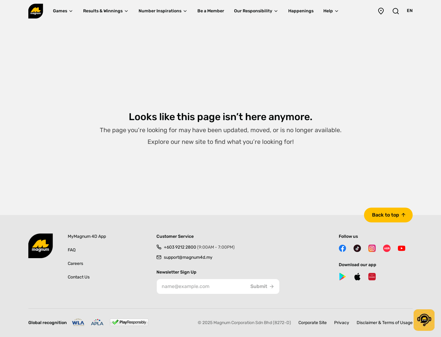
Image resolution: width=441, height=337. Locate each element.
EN (410, 10)
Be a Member (210, 11)
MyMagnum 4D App (87, 236)
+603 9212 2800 (199, 247)
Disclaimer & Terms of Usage (385, 322)
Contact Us (79, 277)
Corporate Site (312, 322)
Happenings (301, 11)
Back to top (385, 215)
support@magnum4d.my (188, 257)
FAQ (71, 250)
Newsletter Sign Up (176, 272)
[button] (424, 320)
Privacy (341, 322)
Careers (75, 263)
